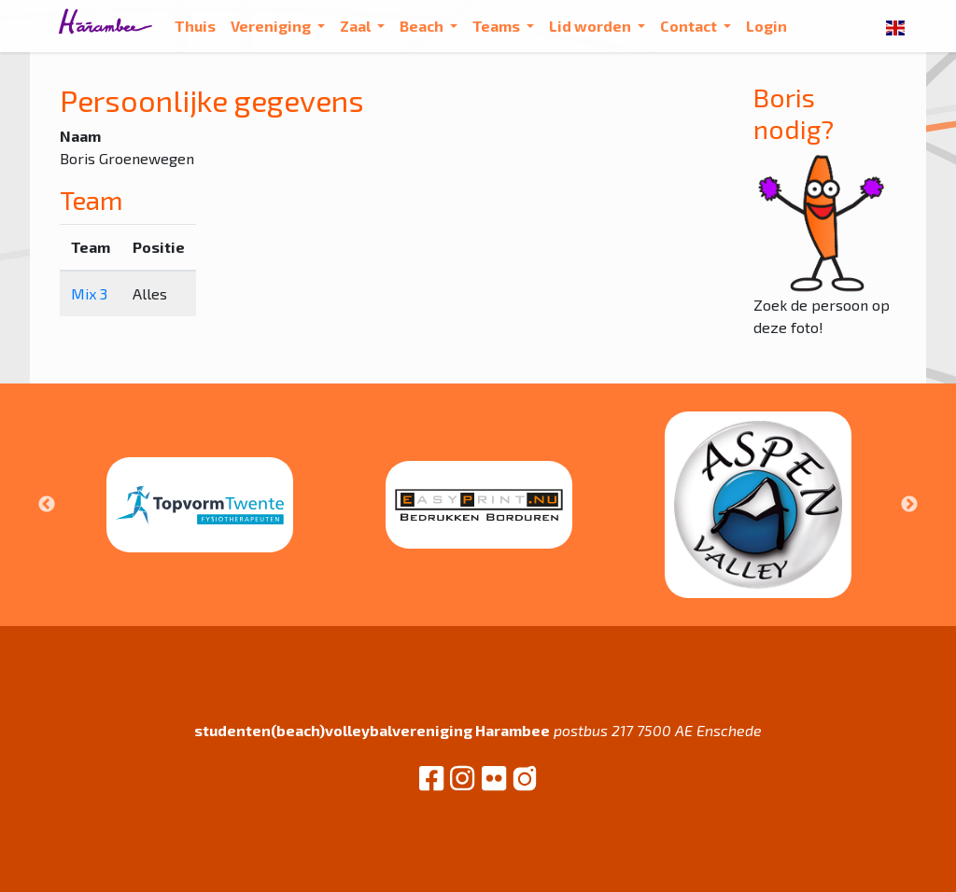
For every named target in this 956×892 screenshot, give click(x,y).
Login (766, 26)
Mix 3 (89, 293)
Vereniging (272, 26)
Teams (497, 26)
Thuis (195, 26)
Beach (423, 26)
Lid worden (591, 26)
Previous (46, 504)
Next (909, 504)
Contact (690, 26)
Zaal (356, 26)
